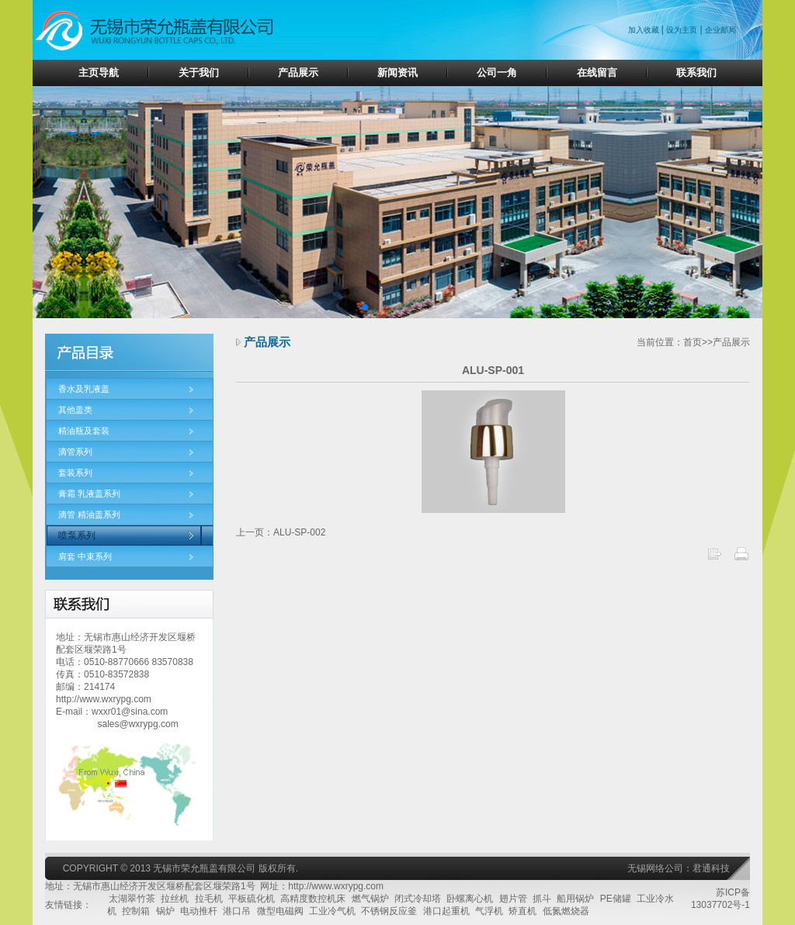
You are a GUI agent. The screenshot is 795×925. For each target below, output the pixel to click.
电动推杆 (198, 911)
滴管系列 (75, 451)
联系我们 (696, 72)
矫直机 (522, 911)
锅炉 (165, 911)
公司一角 (497, 72)
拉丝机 (175, 898)
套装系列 (75, 472)
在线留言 (597, 72)
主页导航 (98, 72)
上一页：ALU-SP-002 (280, 532)
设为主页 (681, 30)
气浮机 (489, 911)
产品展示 (298, 72)
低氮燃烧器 (566, 911)
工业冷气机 (332, 911)
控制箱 (136, 911)
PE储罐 (615, 898)
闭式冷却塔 (417, 898)
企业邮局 (720, 30)
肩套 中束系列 (85, 556)
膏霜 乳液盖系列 (89, 493)
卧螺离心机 (469, 898)
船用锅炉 (575, 898)
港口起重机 (446, 911)
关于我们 (199, 72)
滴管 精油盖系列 (89, 514)
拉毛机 (209, 898)
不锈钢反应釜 (389, 911)
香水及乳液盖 (83, 388)
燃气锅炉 (370, 898)
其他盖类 (75, 409)
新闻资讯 (397, 72)
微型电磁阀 (280, 911)
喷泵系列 (76, 535)
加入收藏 (644, 30)
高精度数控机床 (312, 898)
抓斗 (542, 898)
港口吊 (237, 911)
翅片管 (513, 898)
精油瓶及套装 (83, 430)
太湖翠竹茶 (132, 898)
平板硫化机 (251, 898)
